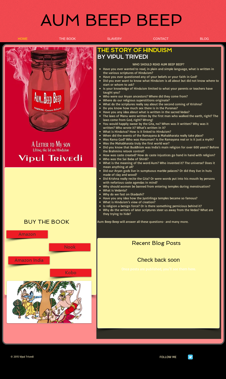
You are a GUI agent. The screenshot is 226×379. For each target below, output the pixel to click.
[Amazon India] (29, 260)
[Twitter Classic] (190, 357)
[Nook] (69, 247)
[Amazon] (27, 234)
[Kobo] (70, 273)
